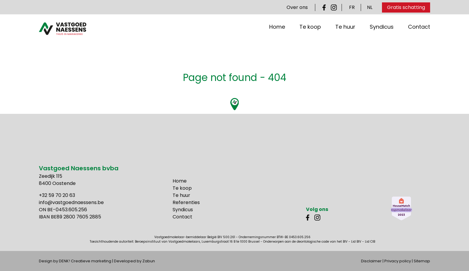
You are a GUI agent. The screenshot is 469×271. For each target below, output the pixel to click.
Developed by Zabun (134, 261)
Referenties (186, 202)
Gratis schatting (406, 7)
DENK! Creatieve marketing (85, 261)
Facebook (325, 7)
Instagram (334, 7)
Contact (419, 38)
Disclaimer (371, 261)
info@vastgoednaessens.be (71, 202)
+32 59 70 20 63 (57, 195)
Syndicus (382, 38)
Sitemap (422, 261)
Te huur (345, 38)
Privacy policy (397, 261)
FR (352, 7)
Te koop (310, 38)
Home (277, 38)
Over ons (297, 7)
